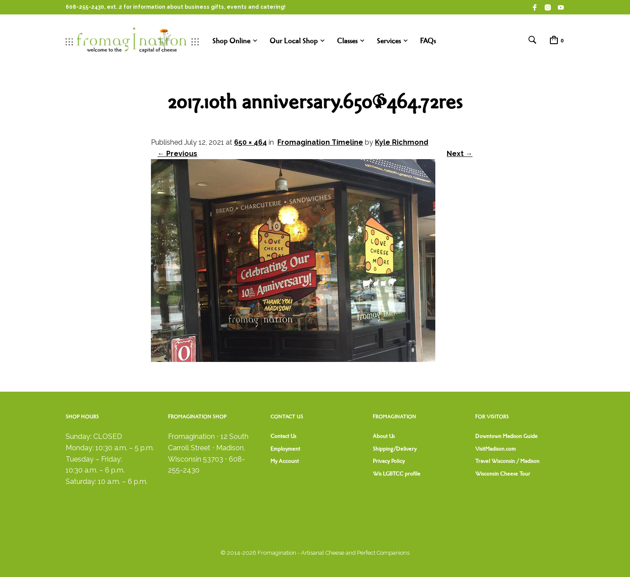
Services (389, 40)
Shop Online (231, 40)
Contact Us (283, 436)
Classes (347, 40)
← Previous (177, 153)
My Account (284, 461)
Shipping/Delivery (394, 448)
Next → (459, 153)
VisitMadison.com (495, 448)
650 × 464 (250, 142)
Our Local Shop (294, 40)
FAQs (428, 40)
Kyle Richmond (401, 142)
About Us (384, 436)
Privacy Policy (389, 461)
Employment (285, 448)
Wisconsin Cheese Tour (502, 473)
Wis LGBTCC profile (396, 473)
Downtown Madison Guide (506, 436)
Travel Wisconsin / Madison (507, 461)
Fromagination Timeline (320, 142)
